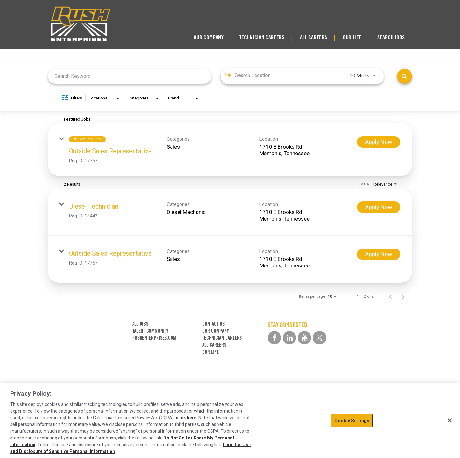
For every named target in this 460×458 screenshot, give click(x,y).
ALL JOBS (140, 324)
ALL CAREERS (313, 37)
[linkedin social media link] (289, 337)
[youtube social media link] (304, 337)
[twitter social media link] (319, 337)
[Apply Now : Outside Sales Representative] (378, 142)
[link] (230, 149)
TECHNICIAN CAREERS (261, 37)
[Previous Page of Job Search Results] (390, 296)
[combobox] (129, 76)
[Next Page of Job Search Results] (403, 296)
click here (186, 417)
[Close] (450, 420)
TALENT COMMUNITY (150, 331)
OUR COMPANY (209, 37)
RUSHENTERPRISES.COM (154, 338)
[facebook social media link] (274, 337)
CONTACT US (213, 324)
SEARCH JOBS (391, 37)
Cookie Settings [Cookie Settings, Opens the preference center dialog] (351, 420)
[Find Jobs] (404, 76)
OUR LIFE (352, 37)
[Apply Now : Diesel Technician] (378, 207)
